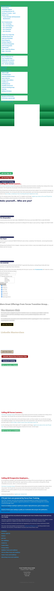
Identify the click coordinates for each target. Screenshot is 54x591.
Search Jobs (4, 67)
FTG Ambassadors (6, 74)
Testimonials (5, 47)
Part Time (4, 289)
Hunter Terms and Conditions (8, 553)
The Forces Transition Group (6, 186)
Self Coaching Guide (7, 45)
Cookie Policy (4, 544)
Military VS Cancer (7, 91)
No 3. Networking (7, 27)
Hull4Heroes (5, 82)
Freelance (4, 286)
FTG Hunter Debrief (7, 9)
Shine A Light (5, 72)
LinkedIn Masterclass (7, 36)
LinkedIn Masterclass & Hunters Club (15, 355)
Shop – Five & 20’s (6, 51)
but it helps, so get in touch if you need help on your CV (24, 421)
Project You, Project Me (8, 34)
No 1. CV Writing (7, 24)
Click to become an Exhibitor (10, 429)
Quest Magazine (6, 40)
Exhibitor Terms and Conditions (9, 548)
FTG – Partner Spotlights (8, 63)
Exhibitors (4, 529)
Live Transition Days (7, 58)
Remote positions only (7, 275)
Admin (9, 276)
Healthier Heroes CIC (7, 85)
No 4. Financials (7, 29)
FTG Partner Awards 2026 (8, 98)
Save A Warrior (6, 78)
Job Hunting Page (7, 177)
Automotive (9, 279)
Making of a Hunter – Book (8, 13)
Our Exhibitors (5, 539)
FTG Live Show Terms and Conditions (10, 551)
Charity (9, 280)
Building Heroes (6, 83)
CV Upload (3, 69)
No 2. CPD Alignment (8, 25)
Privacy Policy (5, 546)
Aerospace (9, 278)
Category (2, 281)
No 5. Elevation (7, 31)
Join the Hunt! (7, 323)
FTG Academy (5, 7)
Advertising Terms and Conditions (10, 555)
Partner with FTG (5, 94)
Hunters (3, 534)
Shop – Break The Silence (8, 49)
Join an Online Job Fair (7, 56)
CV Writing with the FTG (8, 11)
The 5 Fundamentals (7, 22)
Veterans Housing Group (8, 87)
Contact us (4, 541)
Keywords (2, 271)
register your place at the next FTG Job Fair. (42, 196)
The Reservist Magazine (8, 44)
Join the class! (7, 350)
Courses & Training (7, 182)
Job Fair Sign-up (6, 173)
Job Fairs (3, 54)
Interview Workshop (7, 38)
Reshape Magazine (6, 42)
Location (2, 273)
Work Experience (6, 295)
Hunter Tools (5, 15)
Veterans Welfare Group (8, 76)
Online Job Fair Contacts (8, 60)
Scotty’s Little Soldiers (7, 80)
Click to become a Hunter (9, 363)
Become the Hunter (6, 5)
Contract (4, 284)
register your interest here (20, 492)
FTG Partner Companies (8, 62)
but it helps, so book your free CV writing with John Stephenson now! (21, 193)
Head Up (4, 89)
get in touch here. (5, 505)
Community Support (6, 71)
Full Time (4, 288)
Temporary (4, 291)
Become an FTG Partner (8, 96)
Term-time (4, 293)
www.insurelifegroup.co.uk (31, 524)
